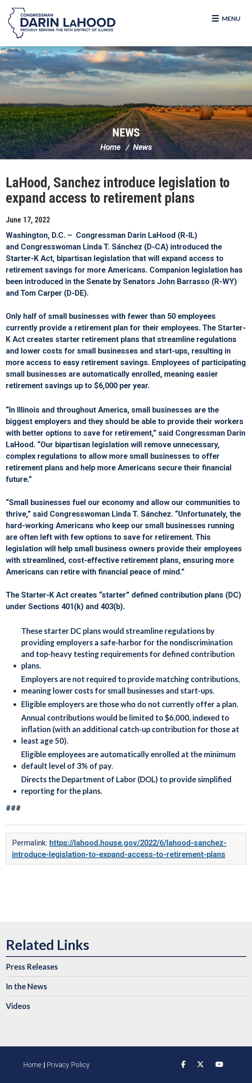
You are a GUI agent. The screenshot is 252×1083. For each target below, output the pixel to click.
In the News (26, 986)
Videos (18, 1006)
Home (110, 147)
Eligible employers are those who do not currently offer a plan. (129, 704)
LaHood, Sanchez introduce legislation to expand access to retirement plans (118, 190)
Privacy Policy (68, 1065)
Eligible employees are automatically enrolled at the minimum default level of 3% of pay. (128, 760)
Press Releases (32, 966)
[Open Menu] (226, 18)
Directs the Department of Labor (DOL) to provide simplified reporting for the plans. (126, 785)
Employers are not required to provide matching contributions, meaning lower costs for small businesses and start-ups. (130, 684)
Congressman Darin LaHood (62, 23)
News (126, 132)
